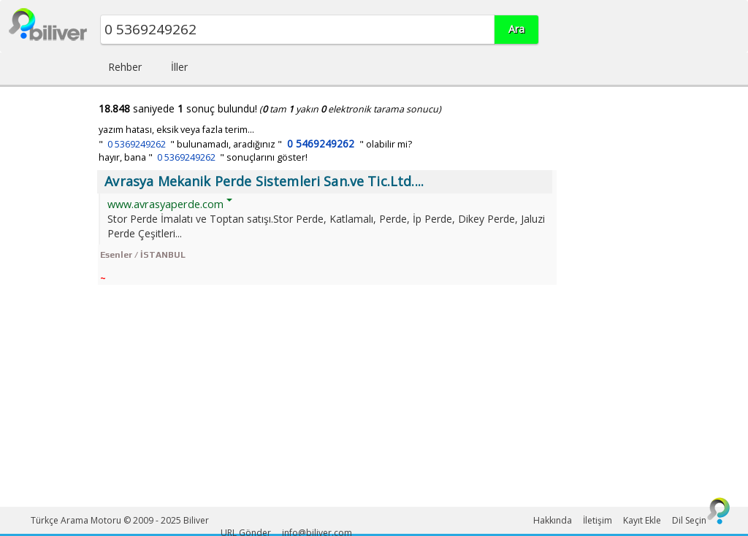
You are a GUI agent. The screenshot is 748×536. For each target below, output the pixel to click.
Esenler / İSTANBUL (143, 255)
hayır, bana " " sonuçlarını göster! (203, 157)
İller (179, 67)
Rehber (125, 67)
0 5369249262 (136, 144)
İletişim (597, 520)
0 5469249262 (320, 143)
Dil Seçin (689, 520)
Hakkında (552, 520)
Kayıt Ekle (642, 520)
